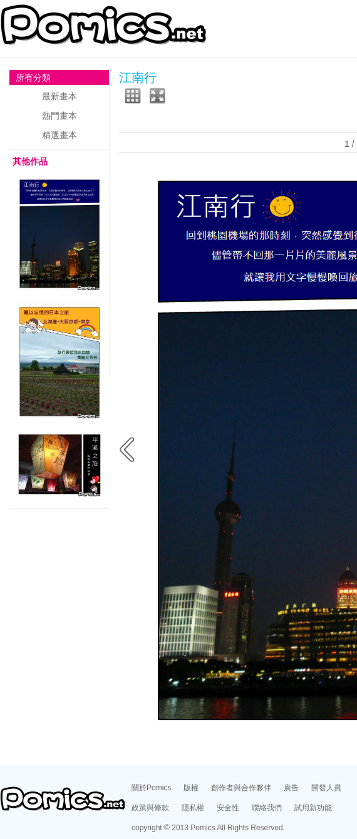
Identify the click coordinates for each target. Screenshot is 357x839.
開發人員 (326, 787)
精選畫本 (59, 135)
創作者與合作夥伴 (241, 787)
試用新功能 (313, 807)
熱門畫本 (59, 116)
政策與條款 (150, 807)
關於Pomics (151, 787)
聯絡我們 (267, 807)
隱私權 (193, 807)
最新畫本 (59, 96)
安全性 (228, 807)
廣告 (291, 787)
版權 (191, 787)
